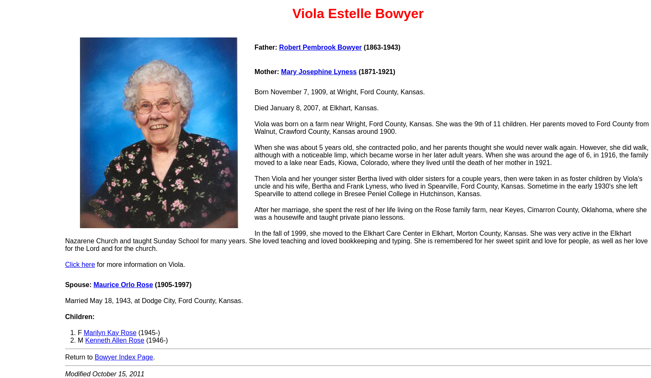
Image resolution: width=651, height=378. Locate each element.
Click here (80, 264)
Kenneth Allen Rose (114, 340)
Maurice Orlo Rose (123, 284)
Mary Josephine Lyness (319, 71)
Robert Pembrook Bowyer (320, 47)
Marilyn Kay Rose (110, 332)
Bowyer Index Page (124, 357)
